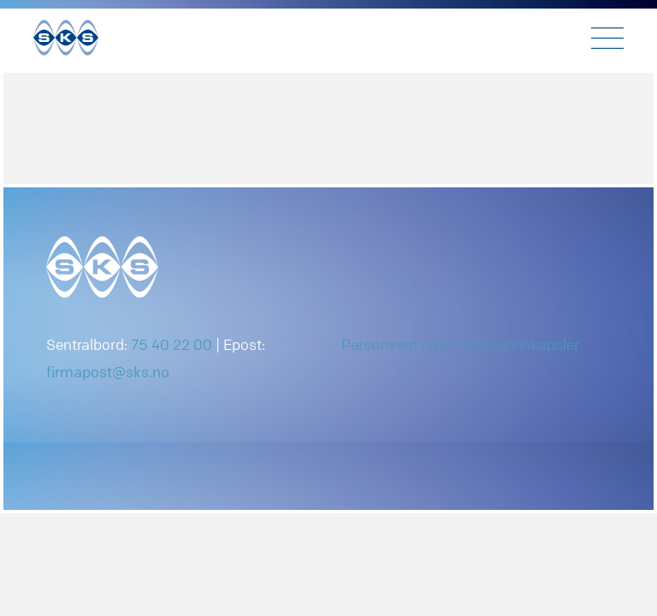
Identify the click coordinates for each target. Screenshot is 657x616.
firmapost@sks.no (107, 372)
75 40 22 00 (171, 344)
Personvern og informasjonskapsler (460, 344)
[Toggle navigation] (607, 38)
